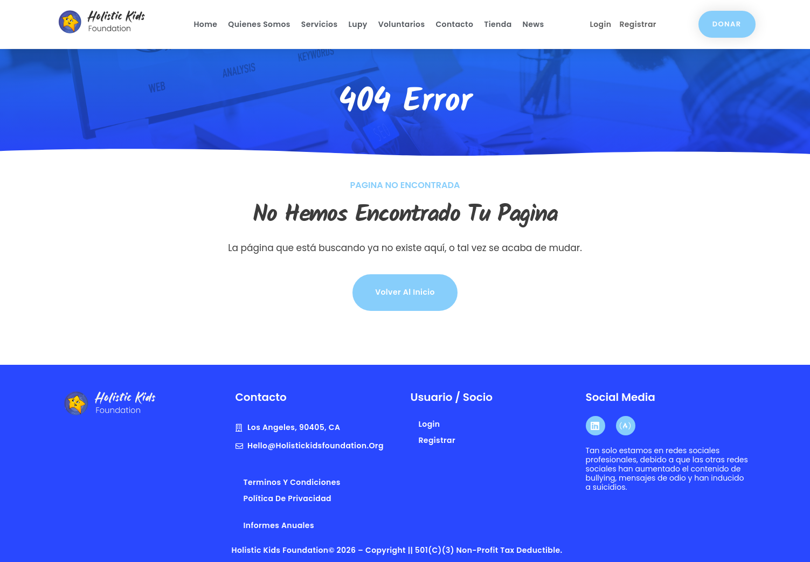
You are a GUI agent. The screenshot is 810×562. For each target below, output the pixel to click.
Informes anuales (279, 525)
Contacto (454, 24)
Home (205, 24)
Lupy (357, 24)
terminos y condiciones (292, 482)
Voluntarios (401, 24)
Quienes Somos (259, 24)
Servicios (319, 24)
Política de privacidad (288, 498)
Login (600, 24)
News (533, 24)
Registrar (637, 24)
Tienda (497, 24)
